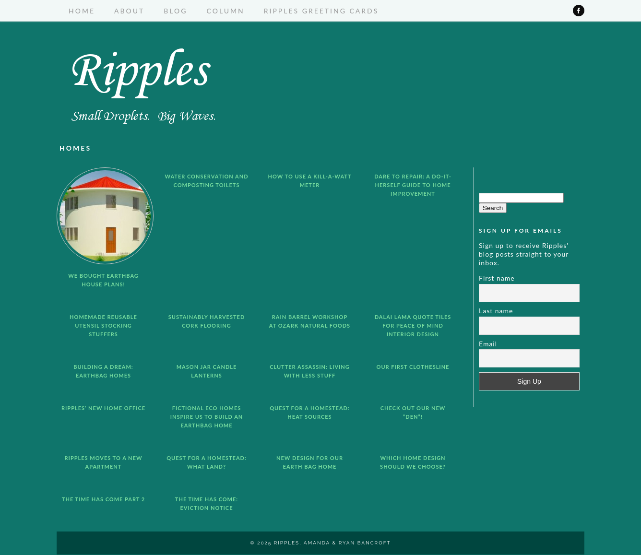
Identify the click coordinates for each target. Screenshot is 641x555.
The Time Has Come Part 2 (103, 499)
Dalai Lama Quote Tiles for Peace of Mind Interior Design (413, 325)
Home (82, 11)
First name (497, 278)
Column (226, 11)
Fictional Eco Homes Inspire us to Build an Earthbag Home (206, 416)
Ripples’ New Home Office (103, 408)
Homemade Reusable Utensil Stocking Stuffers (103, 325)
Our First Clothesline (413, 367)
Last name (496, 311)
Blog (175, 11)
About (129, 11)
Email (488, 344)
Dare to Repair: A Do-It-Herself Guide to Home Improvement (412, 185)
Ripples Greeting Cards (321, 11)
